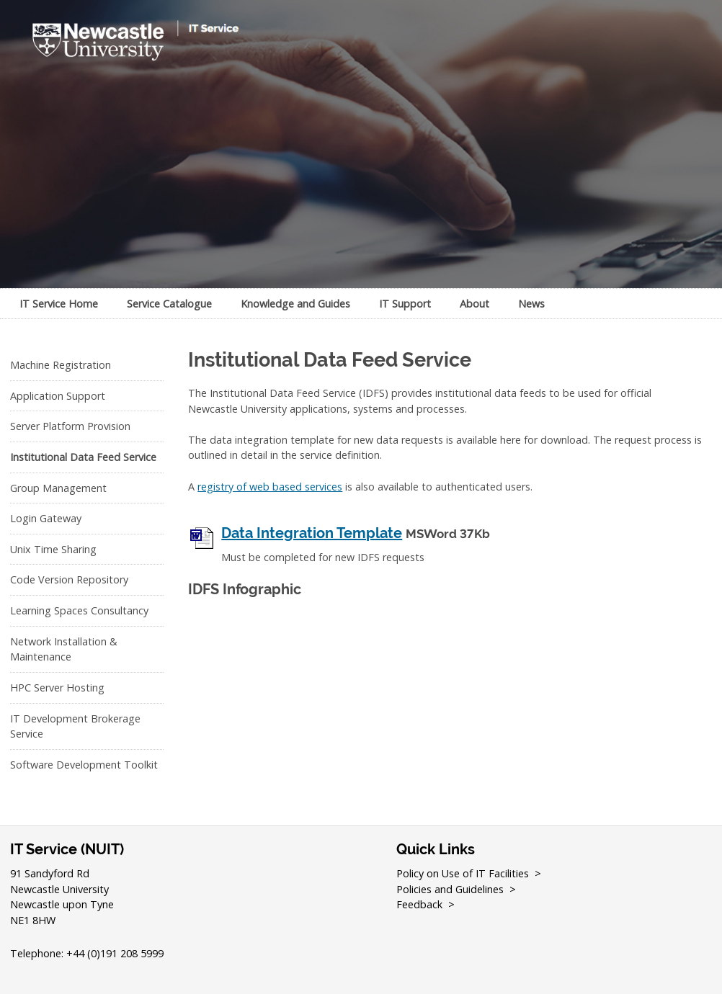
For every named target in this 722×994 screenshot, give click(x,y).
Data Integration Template (311, 533)
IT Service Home (58, 303)
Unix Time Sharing (53, 549)
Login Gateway (45, 518)
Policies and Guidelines (450, 889)
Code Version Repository (69, 579)
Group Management (58, 488)
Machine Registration (60, 365)
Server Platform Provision (70, 426)
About (474, 303)
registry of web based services (269, 486)
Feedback (419, 904)
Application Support (57, 396)
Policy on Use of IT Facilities (462, 873)
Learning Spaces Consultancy (79, 610)
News (531, 303)
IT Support (405, 303)
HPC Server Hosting (57, 687)
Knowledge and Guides (295, 303)
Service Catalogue (169, 303)
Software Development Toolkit (84, 764)
